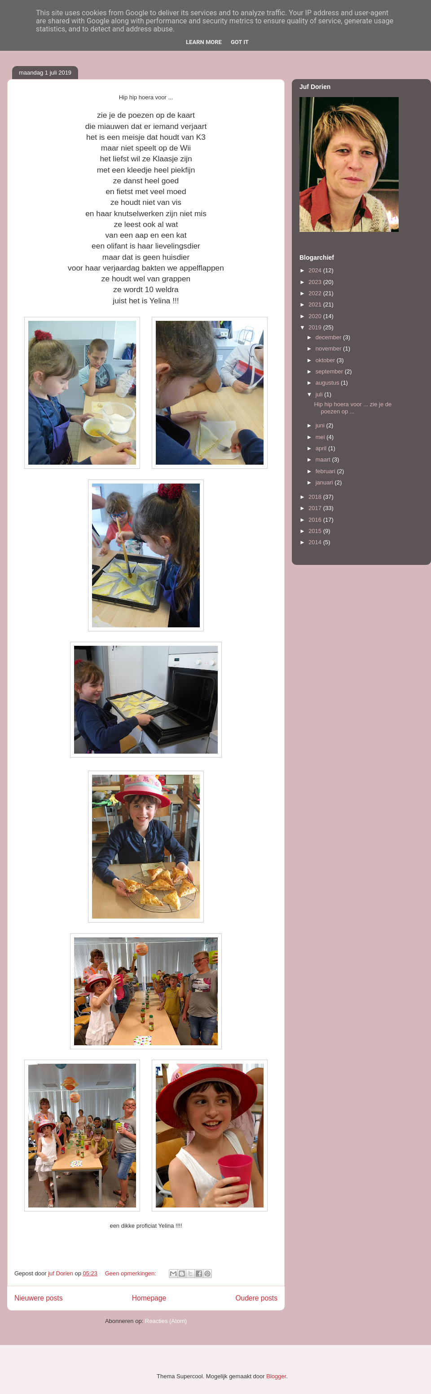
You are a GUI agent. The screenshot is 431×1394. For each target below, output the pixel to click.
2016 (315, 519)
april (322, 448)
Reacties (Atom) (166, 1321)
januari (325, 482)
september (330, 371)
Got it (240, 42)
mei (321, 437)
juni (321, 425)
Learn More (204, 42)
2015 (315, 531)
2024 (315, 270)
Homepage (149, 1298)
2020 (315, 316)
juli (320, 394)
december (329, 337)
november (329, 348)
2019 (315, 327)
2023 (315, 282)
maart (324, 459)
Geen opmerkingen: (131, 1273)
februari (326, 471)
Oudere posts (256, 1298)
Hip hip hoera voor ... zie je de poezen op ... (352, 408)
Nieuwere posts (38, 1298)
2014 (315, 542)
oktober (326, 360)
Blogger (276, 1376)
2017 (315, 508)
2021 (315, 304)
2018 (315, 496)
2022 (315, 293)
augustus (328, 382)
